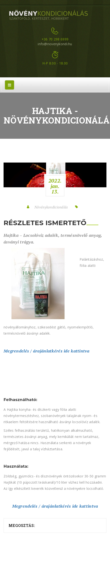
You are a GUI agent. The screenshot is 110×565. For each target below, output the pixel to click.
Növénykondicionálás (51, 207)
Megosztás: (22, 525)
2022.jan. (55, 186)
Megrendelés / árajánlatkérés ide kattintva (47, 351)
